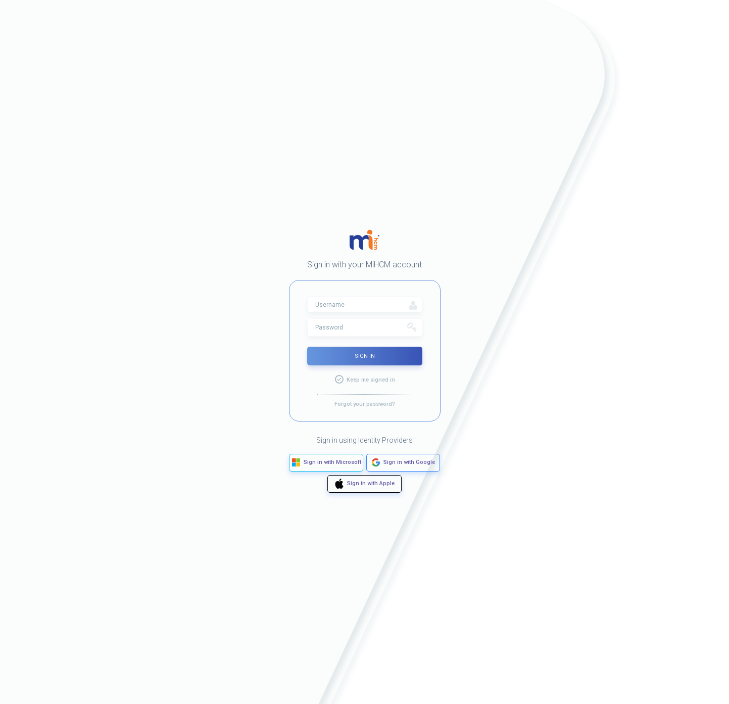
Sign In (365, 356)
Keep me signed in (371, 380)
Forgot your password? (364, 404)
